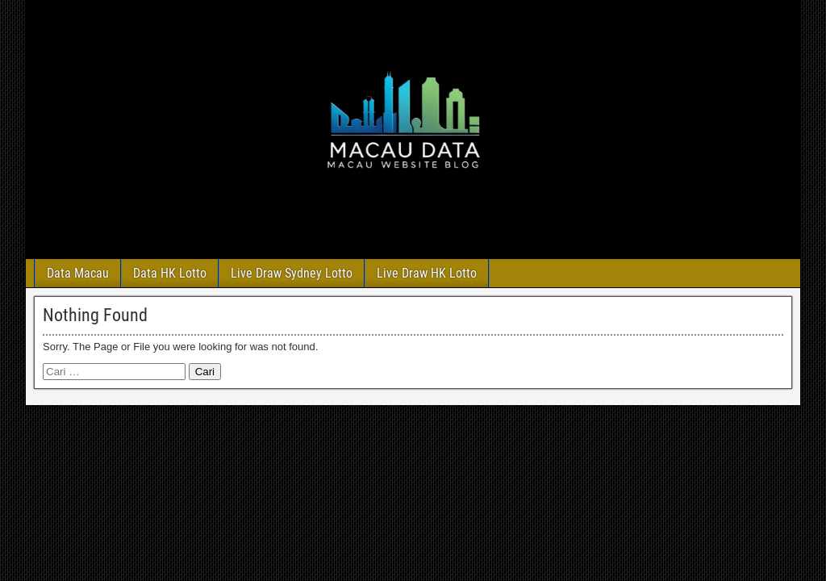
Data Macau (78, 273)
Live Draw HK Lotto (427, 273)
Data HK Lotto (169, 273)
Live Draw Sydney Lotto (292, 273)
